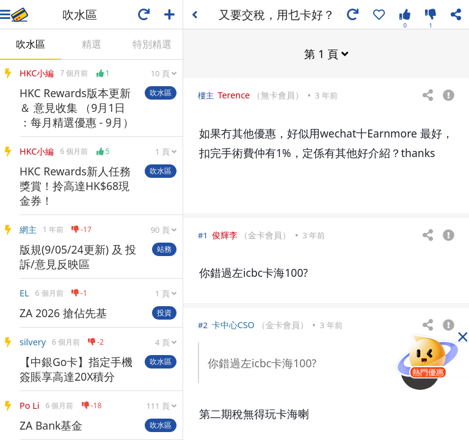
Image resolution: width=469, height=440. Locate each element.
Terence (233, 94)
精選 (91, 44)
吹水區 (30, 44)
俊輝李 (225, 234)
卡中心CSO (233, 324)
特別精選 (152, 44)
